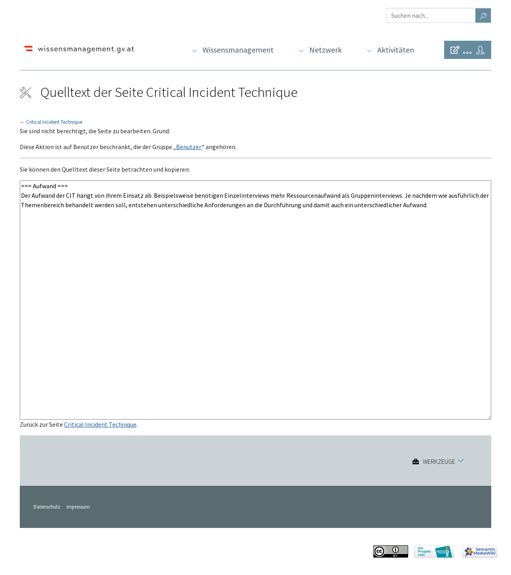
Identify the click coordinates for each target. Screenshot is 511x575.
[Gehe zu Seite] (483, 15)
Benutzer (189, 147)
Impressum (78, 506)
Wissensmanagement (238, 50)
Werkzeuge (439, 461)
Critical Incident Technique (54, 122)
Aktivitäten (395, 50)
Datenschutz (47, 506)
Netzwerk (325, 50)
